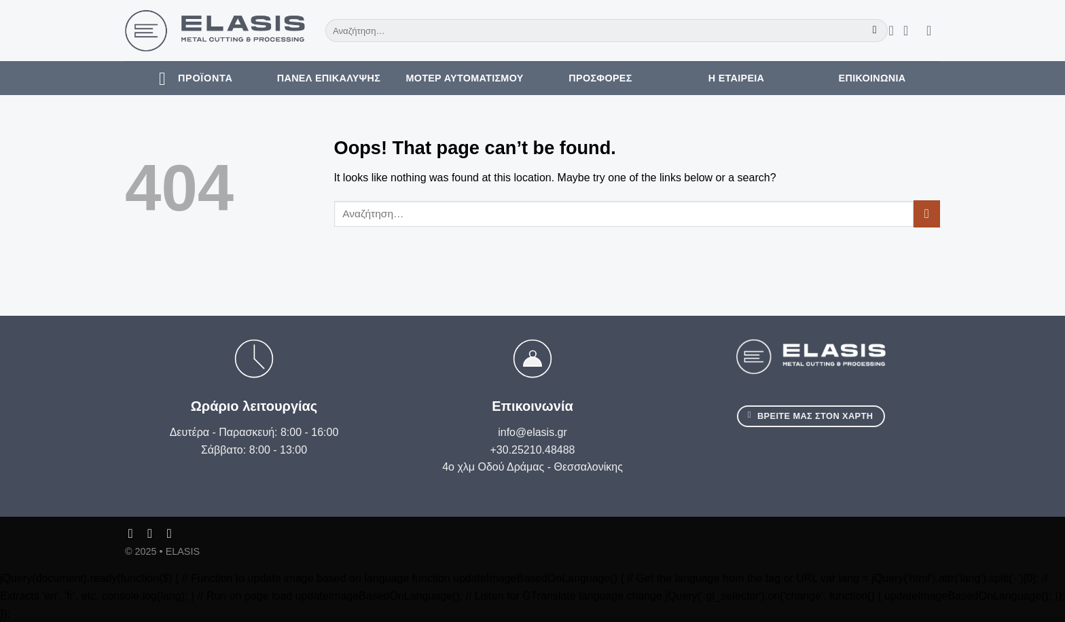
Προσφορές (600, 78)
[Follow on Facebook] (134, 533)
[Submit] (874, 30)
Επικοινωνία (872, 78)
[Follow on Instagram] (153, 533)
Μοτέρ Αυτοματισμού (464, 78)
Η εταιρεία (736, 78)
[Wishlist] (891, 30)
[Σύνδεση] (910, 30)
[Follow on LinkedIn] (173, 533)
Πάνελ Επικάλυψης (328, 78)
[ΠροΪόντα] (193, 78)
